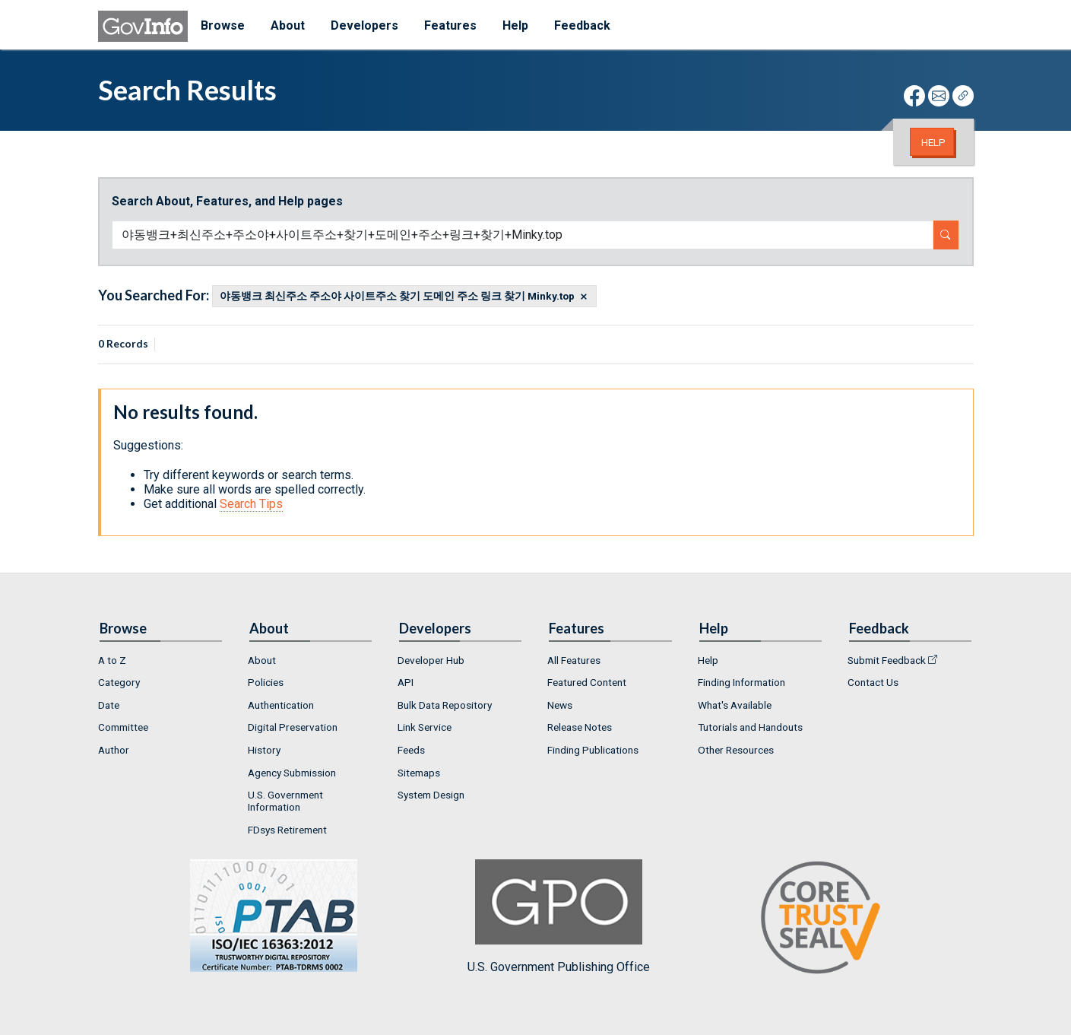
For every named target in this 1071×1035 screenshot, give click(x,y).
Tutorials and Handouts (750, 727)
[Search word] (522, 235)
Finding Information (741, 682)
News (559, 705)
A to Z (112, 660)
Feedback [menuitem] (582, 25)
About (262, 660)
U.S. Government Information (285, 801)
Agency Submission (292, 773)
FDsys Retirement (287, 830)
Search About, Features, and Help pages (227, 201)
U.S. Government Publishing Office (558, 916)
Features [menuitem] (450, 25)
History (264, 750)
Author (113, 750)
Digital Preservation (292, 727)
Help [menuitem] (515, 25)
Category (119, 682)
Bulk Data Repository (445, 705)
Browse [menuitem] (223, 25)
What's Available (735, 705)
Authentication (281, 705)
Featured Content (586, 682)
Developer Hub (431, 660)
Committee (123, 727)
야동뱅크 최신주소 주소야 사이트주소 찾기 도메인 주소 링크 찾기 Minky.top (397, 296)
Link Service (425, 727)
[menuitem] (160, 660)
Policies (266, 682)
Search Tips (251, 504)
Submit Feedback (887, 660)
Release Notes (579, 727)
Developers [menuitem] (364, 25)
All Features (573, 660)
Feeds (411, 750)
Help (933, 142)
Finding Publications (592, 750)
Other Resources (736, 750)
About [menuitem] (288, 25)
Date (108, 705)
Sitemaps (419, 773)
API (406, 682)
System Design (431, 795)
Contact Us (873, 682)
